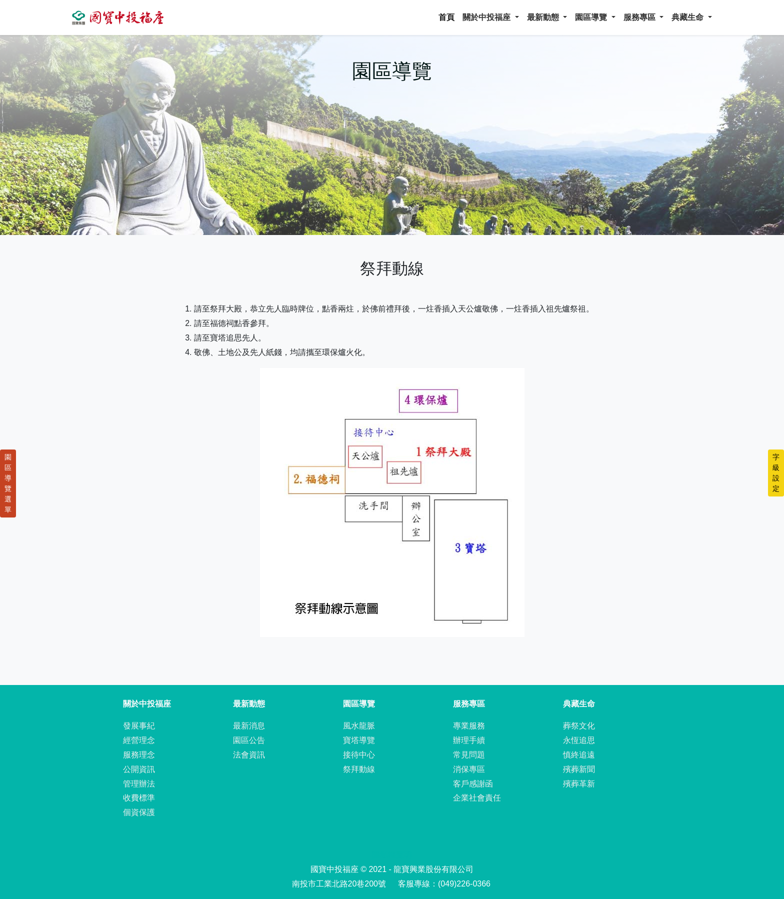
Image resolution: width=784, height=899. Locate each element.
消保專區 (469, 769)
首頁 (446, 17)
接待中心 (359, 754)
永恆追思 (579, 740)
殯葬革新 (579, 784)
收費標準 (139, 798)
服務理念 (139, 754)
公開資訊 (139, 769)
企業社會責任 (477, 798)
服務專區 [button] (641, 17)
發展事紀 (139, 726)
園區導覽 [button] (592, 17)
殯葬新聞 (579, 769)
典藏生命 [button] (689, 17)
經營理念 (139, 740)
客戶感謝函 (473, 784)
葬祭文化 (579, 726)
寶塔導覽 (359, 740)
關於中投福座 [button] (487, 17)
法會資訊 (249, 754)
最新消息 (249, 726)
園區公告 (249, 740)
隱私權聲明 (392, 854)
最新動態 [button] (544, 17)
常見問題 (469, 754)
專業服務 (469, 726)
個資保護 (139, 812)
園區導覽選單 (8, 483)
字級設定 (776, 472)
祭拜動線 (359, 769)
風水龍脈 (359, 726)
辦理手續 (469, 740)
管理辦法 (139, 784)
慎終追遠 (579, 754)
